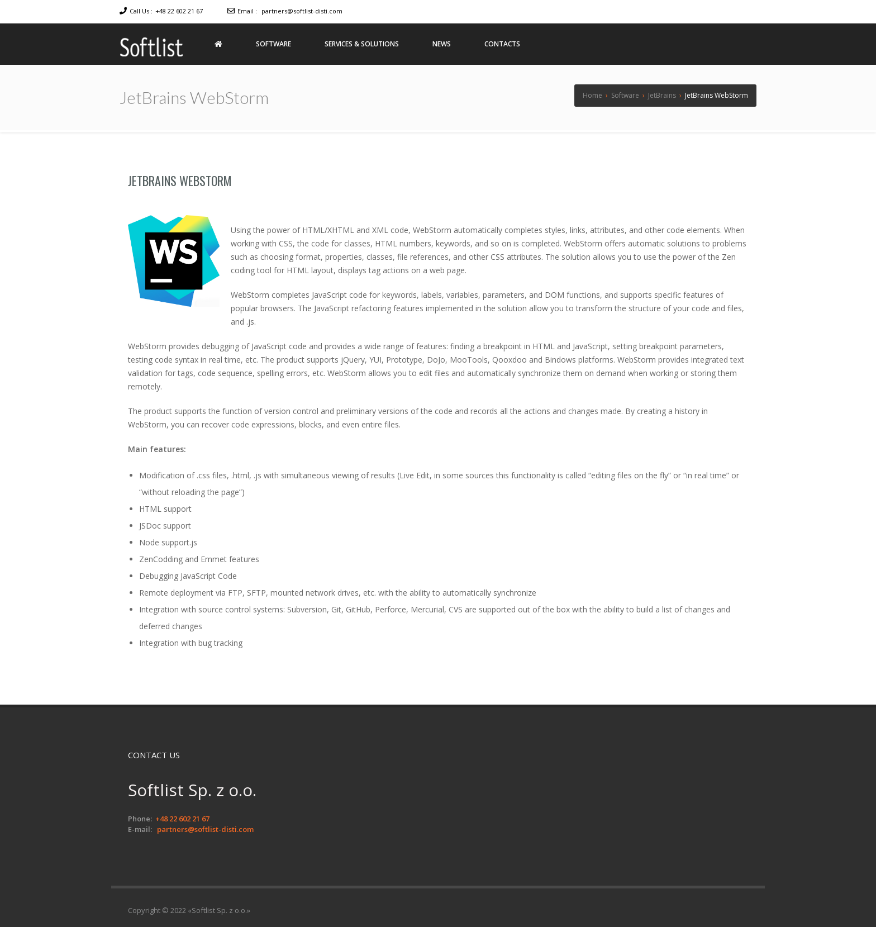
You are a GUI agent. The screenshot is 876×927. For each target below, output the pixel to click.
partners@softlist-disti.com (301, 11)
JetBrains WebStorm (180, 180)
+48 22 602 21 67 (179, 11)
